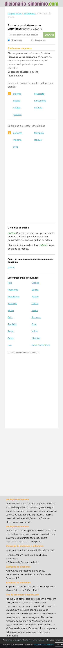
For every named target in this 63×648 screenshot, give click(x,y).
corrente (17, 133)
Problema (13, 289)
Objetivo (35, 338)
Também (12, 324)
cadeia (16, 100)
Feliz (10, 317)
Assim (34, 310)
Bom (33, 324)
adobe (11, 267)
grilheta (38, 107)
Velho (34, 331)
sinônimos (30, 25)
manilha (17, 140)
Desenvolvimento (40, 345)
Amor (11, 331)
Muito (11, 310)
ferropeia (39, 133)
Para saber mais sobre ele (43, 644)
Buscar (49, 34)
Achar (11, 338)
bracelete (39, 93)
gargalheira (40, 100)
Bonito (34, 289)
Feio (10, 282)
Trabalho (12, 303)
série (15, 146)
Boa (10, 345)
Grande (35, 282)
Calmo (34, 303)
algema (17, 93)
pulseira (17, 114)
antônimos (15, 28)
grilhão (16, 107)
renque (38, 140)
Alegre (34, 296)
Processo (36, 317)
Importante (14, 296)
